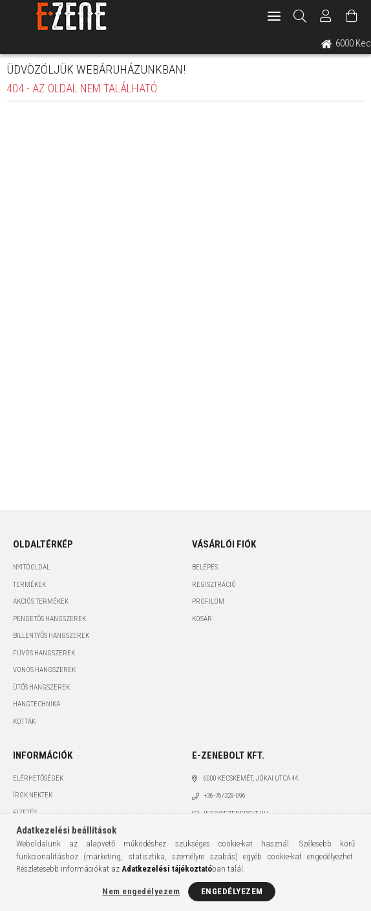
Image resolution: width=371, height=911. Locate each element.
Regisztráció (214, 584)
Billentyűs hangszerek (51, 635)
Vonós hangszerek (44, 670)
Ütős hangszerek (41, 687)
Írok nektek (32, 795)
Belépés (205, 567)
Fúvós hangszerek (44, 653)
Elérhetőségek (38, 778)
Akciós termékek (41, 601)
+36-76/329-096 (225, 796)
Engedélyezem (232, 891)
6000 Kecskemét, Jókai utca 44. (252, 778)
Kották (24, 721)
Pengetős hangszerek (49, 619)
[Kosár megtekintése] (352, 16)
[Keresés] (300, 16)
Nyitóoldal (31, 567)
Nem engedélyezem (141, 891)
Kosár (202, 619)
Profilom (208, 601)
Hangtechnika (36, 704)
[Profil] (326, 16)
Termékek (29, 584)
